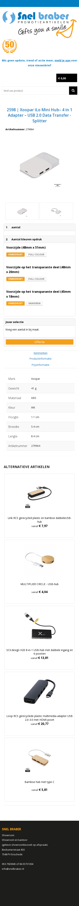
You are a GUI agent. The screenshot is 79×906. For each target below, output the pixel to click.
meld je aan (63, 60)
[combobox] (35, 90)
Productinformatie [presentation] (40, 358)
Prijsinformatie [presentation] (40, 365)
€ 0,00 (62, 78)
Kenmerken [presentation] (40, 353)
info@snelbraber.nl (13, 868)
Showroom (8, 835)
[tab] (40, 353)
